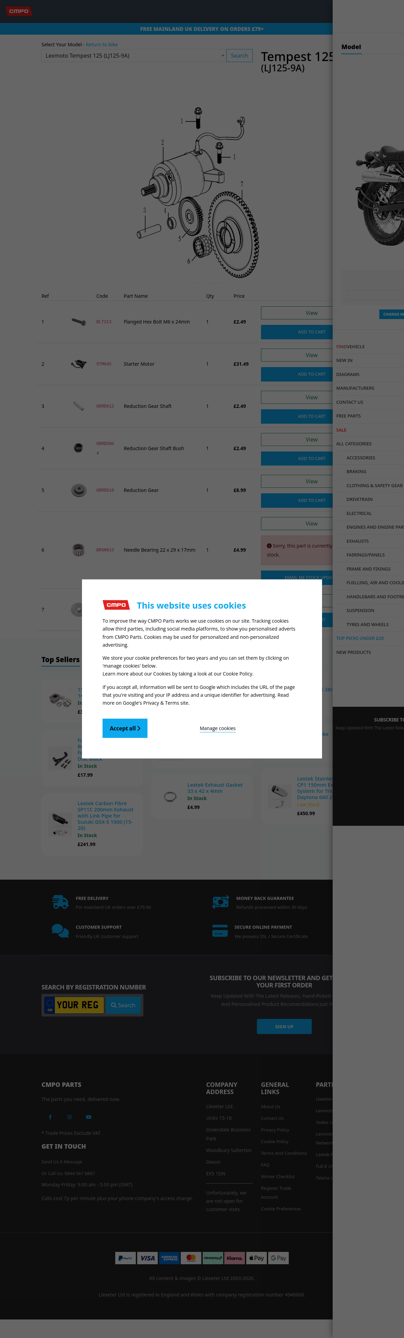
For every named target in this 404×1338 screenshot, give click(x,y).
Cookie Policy (237, 673)
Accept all (125, 726)
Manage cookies (185, 726)
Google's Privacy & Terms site (155, 700)
